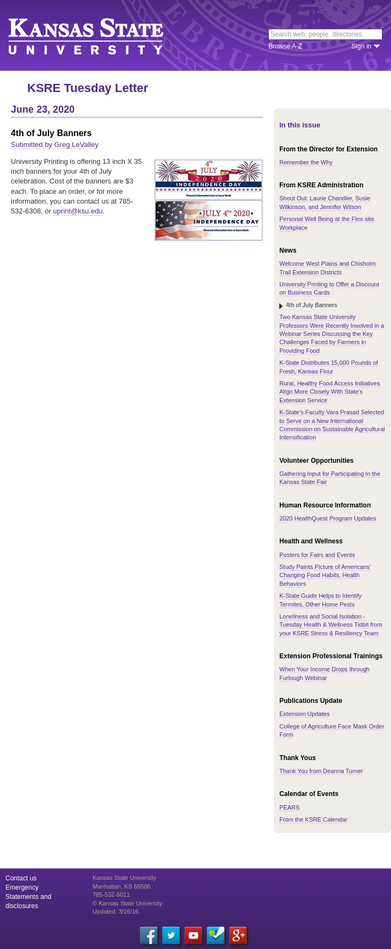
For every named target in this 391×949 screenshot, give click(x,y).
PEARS (289, 807)
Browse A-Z (285, 46)
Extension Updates (304, 714)
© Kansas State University (127, 903)
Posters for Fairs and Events (317, 555)
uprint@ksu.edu (77, 211)
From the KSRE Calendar (313, 819)
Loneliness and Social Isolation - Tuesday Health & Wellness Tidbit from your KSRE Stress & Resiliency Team (330, 624)
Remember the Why (306, 162)
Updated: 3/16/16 (115, 911)
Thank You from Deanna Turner (321, 771)
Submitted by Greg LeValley (55, 144)
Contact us (20, 878)
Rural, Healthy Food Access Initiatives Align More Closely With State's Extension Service (329, 391)
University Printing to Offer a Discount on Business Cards (329, 288)
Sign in (361, 46)
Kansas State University (99, 35)
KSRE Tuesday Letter (87, 88)
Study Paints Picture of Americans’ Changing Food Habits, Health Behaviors (325, 575)
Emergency (22, 887)
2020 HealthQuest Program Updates (327, 518)
